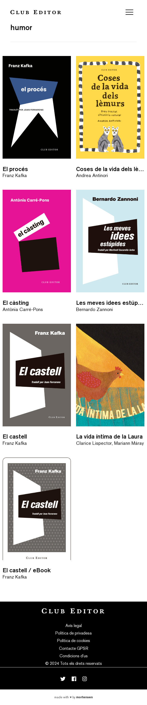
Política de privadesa (73, 633)
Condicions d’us (74, 655)
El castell (15, 436)
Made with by (73, 697)
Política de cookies (73, 640)
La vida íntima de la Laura (109, 436)
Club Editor (35, 12)
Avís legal (73, 625)
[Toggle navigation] (129, 12)
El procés (15, 168)
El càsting (16, 302)
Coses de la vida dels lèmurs (110, 168)
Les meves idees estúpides (110, 302)
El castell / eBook (27, 570)
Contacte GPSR (73, 648)
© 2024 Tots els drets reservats (73, 663)
